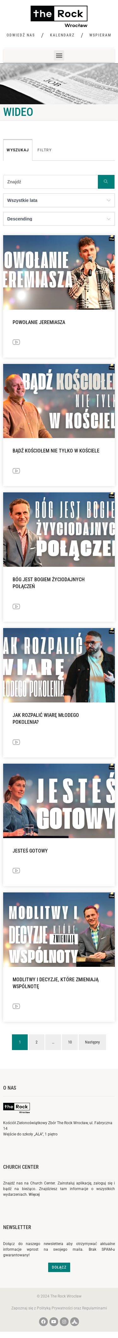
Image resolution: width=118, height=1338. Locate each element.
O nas (9, 1088)
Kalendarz (62, 35)
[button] (59, 55)
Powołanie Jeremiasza (39, 322)
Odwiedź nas (21, 35)
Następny (92, 1042)
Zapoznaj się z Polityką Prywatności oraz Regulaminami (59, 1308)
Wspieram (100, 35)
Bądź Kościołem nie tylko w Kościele (56, 451)
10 (70, 1042)
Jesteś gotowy (30, 851)
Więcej (34, 1194)
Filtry (44, 150)
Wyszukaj (18, 150)
